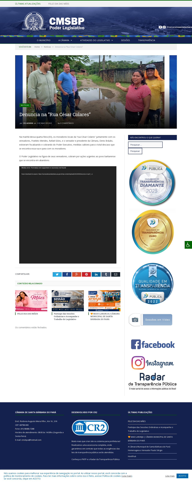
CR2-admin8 (28, 123)
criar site (90, 441)
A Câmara (63, 40)
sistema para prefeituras (108, 441)
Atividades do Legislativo (95, 40)
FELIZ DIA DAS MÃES (58, 3)
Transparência (146, 40)
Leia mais (126, 475)
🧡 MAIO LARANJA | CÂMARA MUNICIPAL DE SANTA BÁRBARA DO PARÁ (105, 316)
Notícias (25, 105)
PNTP (84, 459)
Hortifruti (132, 456)
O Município (43, 40)
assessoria (92, 445)
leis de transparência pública (85, 452)
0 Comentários (66, 123)
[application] (67, 215)
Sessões (125, 40)
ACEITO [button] (182, 475)
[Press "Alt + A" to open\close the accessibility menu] (188, 245)
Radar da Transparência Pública (105, 459)
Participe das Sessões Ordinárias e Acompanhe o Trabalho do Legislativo (66, 316)
